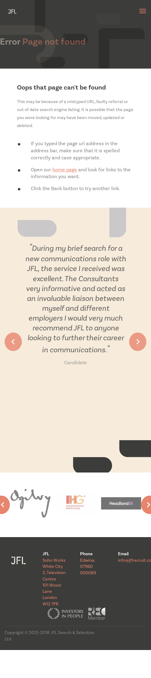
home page (64, 170)
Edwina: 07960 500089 (88, 567)
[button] (13, 342)
